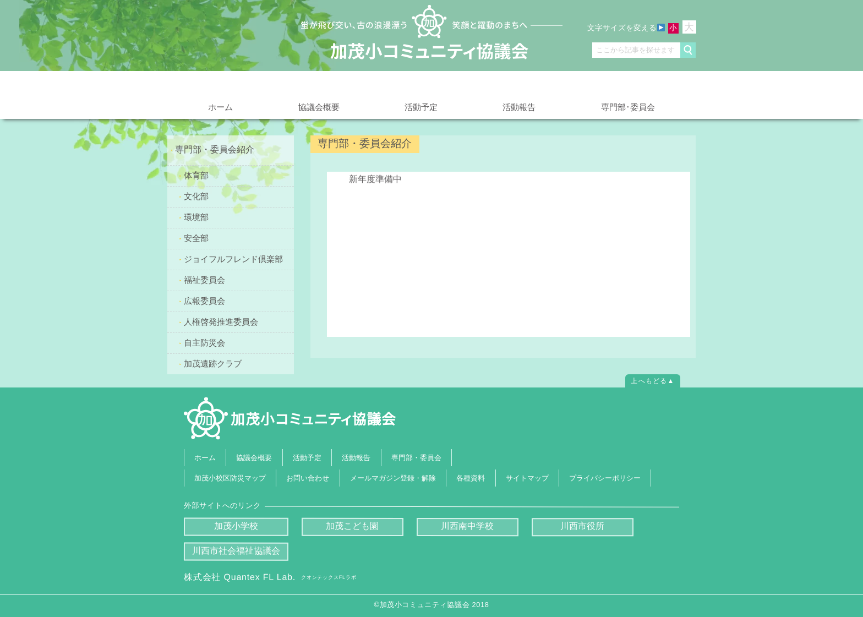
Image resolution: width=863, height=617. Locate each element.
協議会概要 (319, 106)
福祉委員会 (204, 279)
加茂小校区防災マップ (230, 478)
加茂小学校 (236, 526)
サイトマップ (527, 478)
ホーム (220, 107)
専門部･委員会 (628, 106)
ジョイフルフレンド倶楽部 (233, 258)
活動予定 (421, 107)
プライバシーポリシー (605, 478)
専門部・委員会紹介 (214, 149)
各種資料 (470, 478)
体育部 (196, 175)
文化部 (196, 196)
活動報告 (519, 107)
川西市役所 (582, 526)
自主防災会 (204, 342)
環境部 (196, 217)
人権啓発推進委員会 (221, 321)
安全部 (196, 238)
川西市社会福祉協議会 (236, 550)
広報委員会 (204, 300)
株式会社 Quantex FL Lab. (270, 577)
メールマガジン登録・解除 (393, 478)
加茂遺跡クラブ (213, 363)
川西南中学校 (467, 526)
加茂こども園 (352, 526)
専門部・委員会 (416, 457)
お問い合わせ (308, 478)
